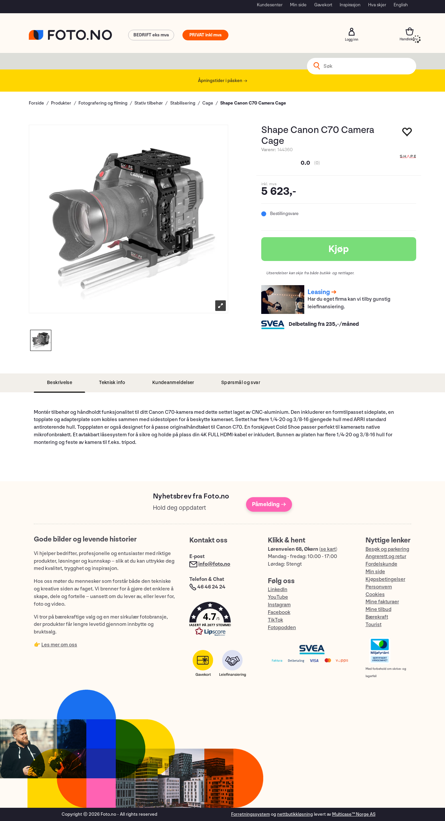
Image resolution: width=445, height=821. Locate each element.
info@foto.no (214, 564)
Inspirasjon (350, 5)
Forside (36, 103)
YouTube (278, 597)
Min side (298, 5)
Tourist (373, 625)
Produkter (61, 103)
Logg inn (351, 31)
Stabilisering (182, 103)
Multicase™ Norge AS (353, 814)
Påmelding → (269, 504)
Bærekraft (377, 617)
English (401, 5)
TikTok (275, 620)
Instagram (279, 605)
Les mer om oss (59, 645)
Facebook (279, 612)
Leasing (319, 292)
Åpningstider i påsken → (222, 80)
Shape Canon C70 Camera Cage (253, 103)
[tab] (59, 382)
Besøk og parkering (387, 549)
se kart (328, 549)
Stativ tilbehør (148, 103)
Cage (207, 103)
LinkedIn (277, 589)
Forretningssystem (250, 814)
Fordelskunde (381, 564)
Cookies (375, 594)
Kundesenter (269, 5)
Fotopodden (282, 628)
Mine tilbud (378, 609)
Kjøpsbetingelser (385, 579)
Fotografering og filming (102, 103)
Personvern (379, 587)
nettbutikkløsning (295, 814)
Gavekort (323, 5)
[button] (221, 620)
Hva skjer (377, 5)
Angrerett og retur (386, 556)
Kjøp (338, 249)
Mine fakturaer (382, 602)
